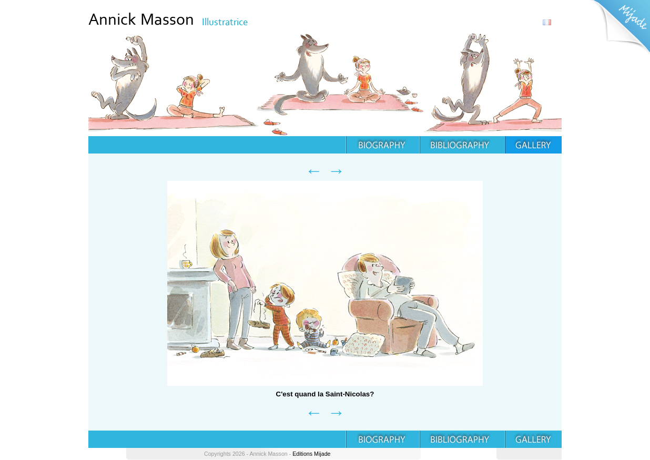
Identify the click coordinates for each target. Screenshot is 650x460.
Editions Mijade (311, 454)
